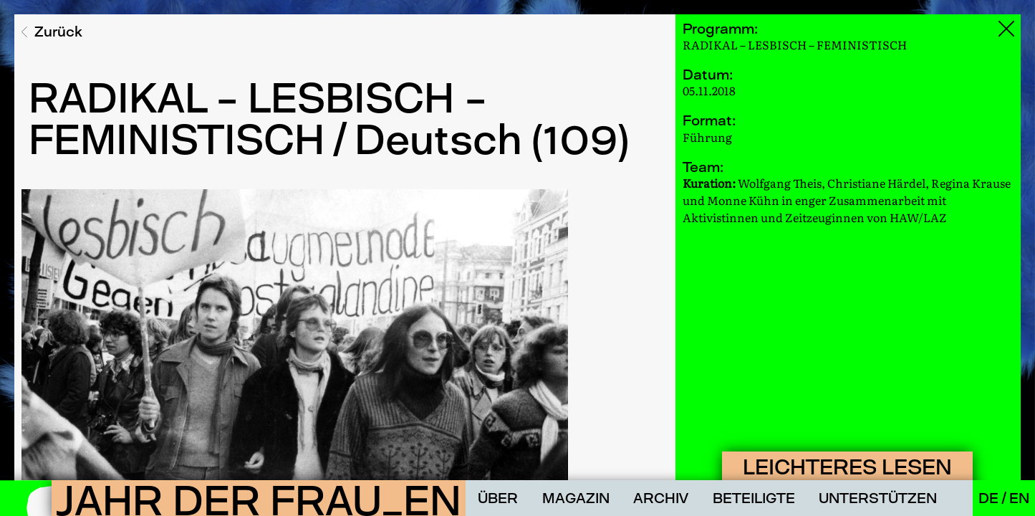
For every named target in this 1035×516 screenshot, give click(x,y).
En (1019, 498)
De (989, 498)
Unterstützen (878, 498)
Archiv (660, 498)
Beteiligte (754, 498)
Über (498, 498)
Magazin (576, 498)
